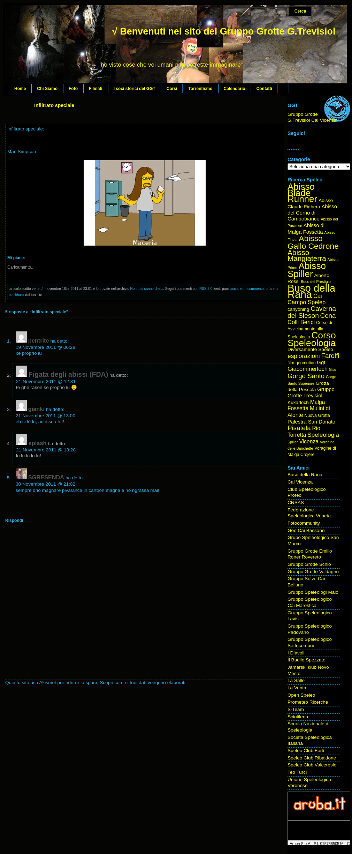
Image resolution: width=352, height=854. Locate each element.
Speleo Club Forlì (306, 750)
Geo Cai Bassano (306, 530)
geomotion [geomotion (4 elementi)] (306, 362)
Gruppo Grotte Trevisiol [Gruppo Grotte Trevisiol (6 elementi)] (311, 392)
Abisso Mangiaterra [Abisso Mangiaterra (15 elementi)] (307, 255)
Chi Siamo (47, 88)
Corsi (172, 88)
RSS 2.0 (205, 289)
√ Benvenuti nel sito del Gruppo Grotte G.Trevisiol (223, 31)
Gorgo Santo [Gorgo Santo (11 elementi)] (306, 376)
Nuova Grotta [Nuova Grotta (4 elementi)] (317, 415)
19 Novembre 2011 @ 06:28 (45, 347)
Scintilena (298, 716)
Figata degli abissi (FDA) (68, 374)
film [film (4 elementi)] (291, 362)
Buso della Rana (305, 474)
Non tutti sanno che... (146, 289)
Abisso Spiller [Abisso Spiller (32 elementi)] (307, 270)
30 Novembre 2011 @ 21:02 (45, 484)
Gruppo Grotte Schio (309, 564)
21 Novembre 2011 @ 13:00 (45, 415)
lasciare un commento (247, 289)
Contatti (264, 88)
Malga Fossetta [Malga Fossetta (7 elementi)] (306, 405)
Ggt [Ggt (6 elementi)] (321, 362)
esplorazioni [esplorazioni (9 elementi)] (304, 355)
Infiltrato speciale (54, 105)
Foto (73, 88)
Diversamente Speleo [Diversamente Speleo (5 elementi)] (310, 349)
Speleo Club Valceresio (312, 764)
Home (20, 88)
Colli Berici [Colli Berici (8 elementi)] (301, 322)
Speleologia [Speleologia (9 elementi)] (323, 434)
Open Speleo (301, 695)
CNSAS (296, 502)
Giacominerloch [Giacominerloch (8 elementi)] (308, 369)
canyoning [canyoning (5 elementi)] (298, 309)
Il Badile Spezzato (307, 659)
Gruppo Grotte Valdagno (313, 571)
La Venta (297, 687)
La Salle (296, 680)
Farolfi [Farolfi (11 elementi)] (330, 355)
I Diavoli (296, 653)
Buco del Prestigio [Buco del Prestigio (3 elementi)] (316, 281)
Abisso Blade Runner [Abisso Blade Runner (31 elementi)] (302, 192)
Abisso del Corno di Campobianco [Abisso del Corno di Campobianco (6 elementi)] (312, 213)
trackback (16, 295)
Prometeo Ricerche (308, 702)
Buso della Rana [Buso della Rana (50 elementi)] (311, 291)
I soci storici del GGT (134, 88)
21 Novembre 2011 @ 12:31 (46, 381)
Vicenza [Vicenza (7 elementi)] (309, 441)
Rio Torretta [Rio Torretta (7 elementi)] (304, 431)
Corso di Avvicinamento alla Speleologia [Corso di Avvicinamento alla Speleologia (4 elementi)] (310, 329)
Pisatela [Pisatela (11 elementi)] (299, 428)
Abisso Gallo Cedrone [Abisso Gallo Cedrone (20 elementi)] (313, 242)
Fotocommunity (304, 523)
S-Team (296, 709)
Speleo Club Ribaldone (312, 758)
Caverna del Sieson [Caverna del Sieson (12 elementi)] (312, 312)
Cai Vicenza (300, 482)
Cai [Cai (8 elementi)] (317, 296)
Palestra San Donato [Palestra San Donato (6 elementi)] (311, 422)
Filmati (95, 88)
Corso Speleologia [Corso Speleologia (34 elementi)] (312, 339)
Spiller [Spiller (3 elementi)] (293, 442)
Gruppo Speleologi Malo (313, 592)
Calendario (234, 88)
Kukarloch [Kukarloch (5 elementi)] (298, 402)
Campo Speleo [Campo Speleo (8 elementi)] (307, 302)
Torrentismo (200, 88)
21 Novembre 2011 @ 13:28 (46, 449)
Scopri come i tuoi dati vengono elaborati (142, 682)
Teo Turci (297, 772)
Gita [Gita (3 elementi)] (332, 369)
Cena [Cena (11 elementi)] (328, 315)
